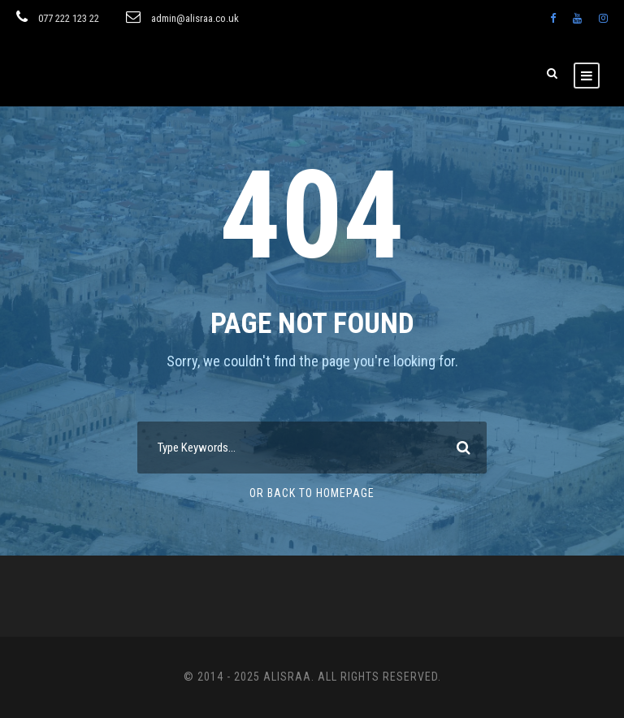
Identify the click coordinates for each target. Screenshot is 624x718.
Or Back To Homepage (312, 493)
